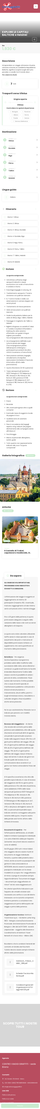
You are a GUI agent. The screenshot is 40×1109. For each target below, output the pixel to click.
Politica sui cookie (8, 1099)
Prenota (20, 1106)
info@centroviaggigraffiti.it (13, 1087)
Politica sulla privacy (9, 1095)
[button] (9, 75)
